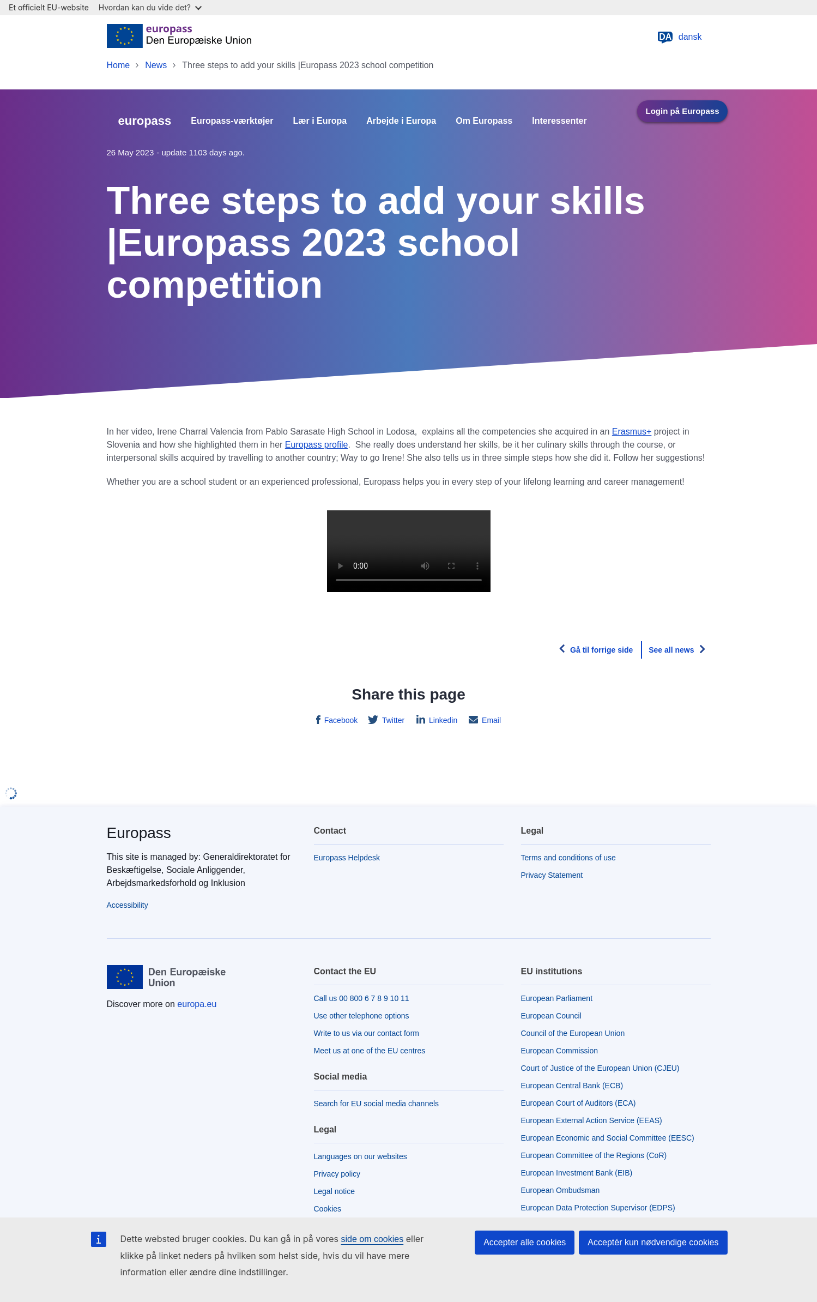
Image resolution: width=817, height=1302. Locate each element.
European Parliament (557, 998)
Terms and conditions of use (568, 857)
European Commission (559, 1050)
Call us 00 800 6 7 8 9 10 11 (361, 998)
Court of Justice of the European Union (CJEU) (600, 1068)
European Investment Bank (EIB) (577, 1172)
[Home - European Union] (179, 37)
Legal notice (334, 1191)
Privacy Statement (552, 875)
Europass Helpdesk (347, 857)
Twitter (392, 720)
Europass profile (316, 444)
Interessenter (559, 121)
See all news (671, 650)
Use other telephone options (361, 1015)
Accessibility (127, 905)
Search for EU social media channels (376, 1103)
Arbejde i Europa (401, 121)
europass (145, 121)
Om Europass (484, 121)
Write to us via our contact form (366, 1033)
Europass (139, 832)
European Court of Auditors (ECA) (578, 1103)
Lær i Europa (320, 121)
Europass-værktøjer (232, 121)
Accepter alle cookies (524, 1242)
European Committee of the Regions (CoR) (594, 1155)
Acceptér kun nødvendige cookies (653, 1242)
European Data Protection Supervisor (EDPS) (598, 1207)
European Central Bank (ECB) (572, 1085)
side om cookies (372, 1239)
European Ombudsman (560, 1190)
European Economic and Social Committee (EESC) (607, 1138)
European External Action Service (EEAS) (591, 1120)
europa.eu (196, 1004)
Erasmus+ (631, 431)
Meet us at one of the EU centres (370, 1050)
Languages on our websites (360, 1156)
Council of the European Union (573, 1033)
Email (490, 720)
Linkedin (442, 720)
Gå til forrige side (601, 650)
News (156, 65)
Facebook (340, 720)
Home (118, 65)
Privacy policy (337, 1174)
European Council (551, 1015)
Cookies (328, 1208)
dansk (679, 37)
